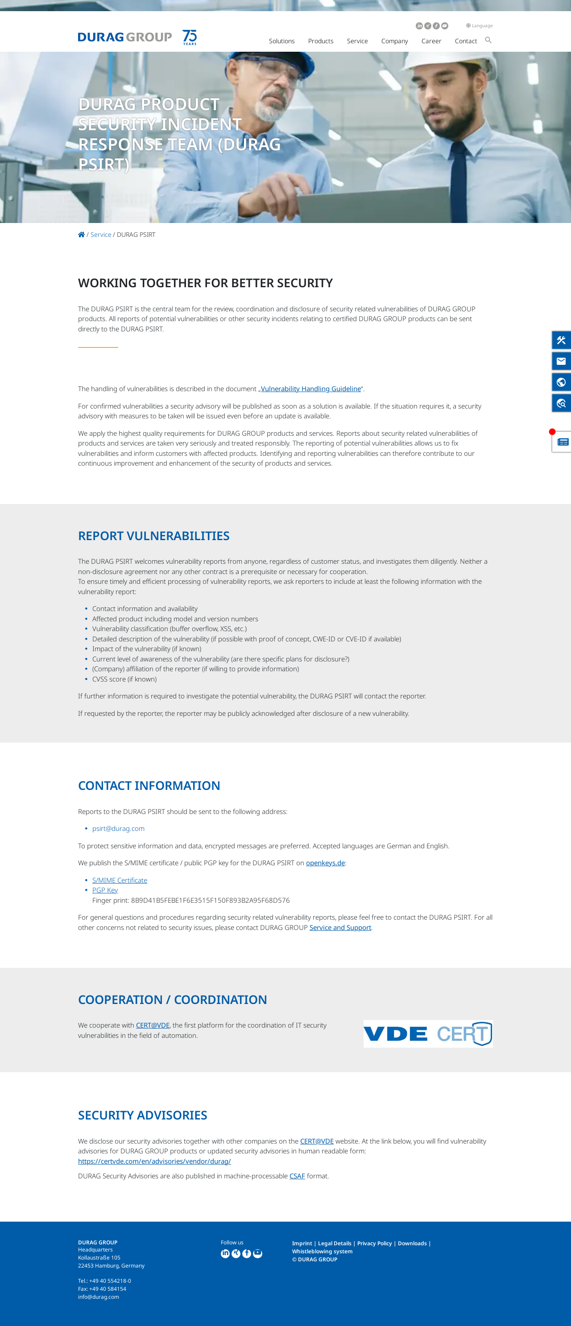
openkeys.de (325, 862)
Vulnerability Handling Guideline (311, 388)
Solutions (282, 41)
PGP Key (105, 889)
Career (432, 41)
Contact (466, 41)
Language (479, 25)
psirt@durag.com (118, 828)
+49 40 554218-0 (110, 1281)
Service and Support (340, 927)
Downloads (412, 1243)
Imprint (302, 1243)
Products (321, 41)
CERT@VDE (153, 1024)
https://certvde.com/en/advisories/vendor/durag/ (154, 1161)
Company (394, 41)
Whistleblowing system (322, 1251)
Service (357, 41)
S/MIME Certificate (119, 880)
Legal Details (335, 1243)
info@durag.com (98, 1297)
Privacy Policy (374, 1243)
